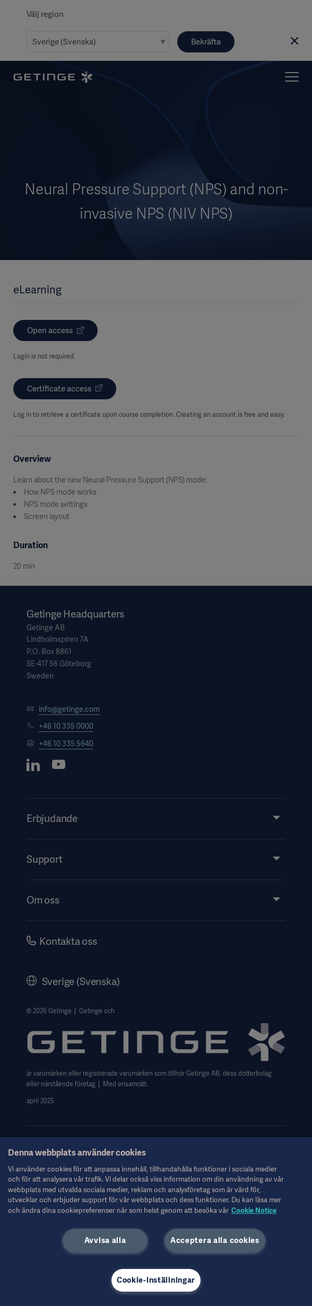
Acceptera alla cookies (214, 1240)
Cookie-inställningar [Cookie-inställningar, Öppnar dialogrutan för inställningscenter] (156, 1280)
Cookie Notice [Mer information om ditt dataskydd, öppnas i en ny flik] (253, 1210)
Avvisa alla (105, 1240)
